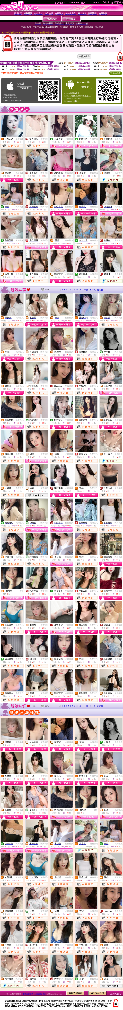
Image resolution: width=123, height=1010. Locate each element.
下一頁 (85, 289)
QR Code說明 (115, 73)
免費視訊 (19, 139)
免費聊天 (119, 173)
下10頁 (92, 289)
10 (80, 289)
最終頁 (100, 289)
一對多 (21, 591)
